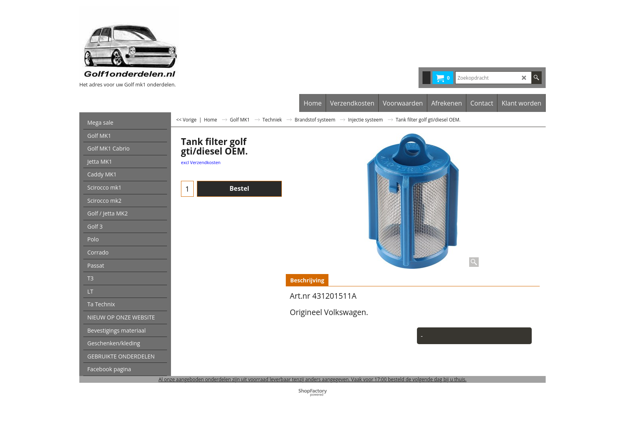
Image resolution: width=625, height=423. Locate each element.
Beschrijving (307, 280)
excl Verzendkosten (200, 162)
